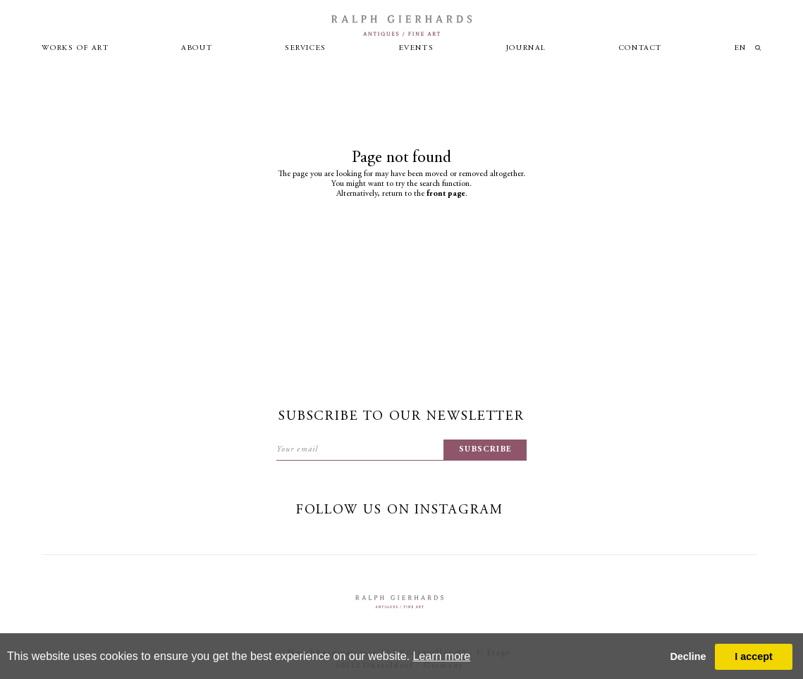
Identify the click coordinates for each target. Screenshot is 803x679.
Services (305, 48)
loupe (758, 48)
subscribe (485, 449)
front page (446, 193)
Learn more (441, 656)
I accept (754, 656)
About (196, 48)
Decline (688, 656)
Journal (526, 48)
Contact (640, 48)
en (741, 48)
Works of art (75, 48)
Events (416, 48)
